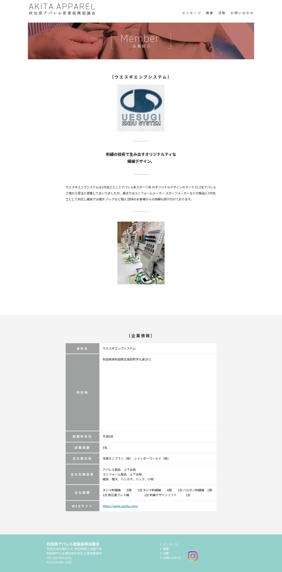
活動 (222, 12)
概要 (210, 12)
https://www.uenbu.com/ (120, 506)
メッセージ (192, 12)
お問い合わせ (242, 12)
